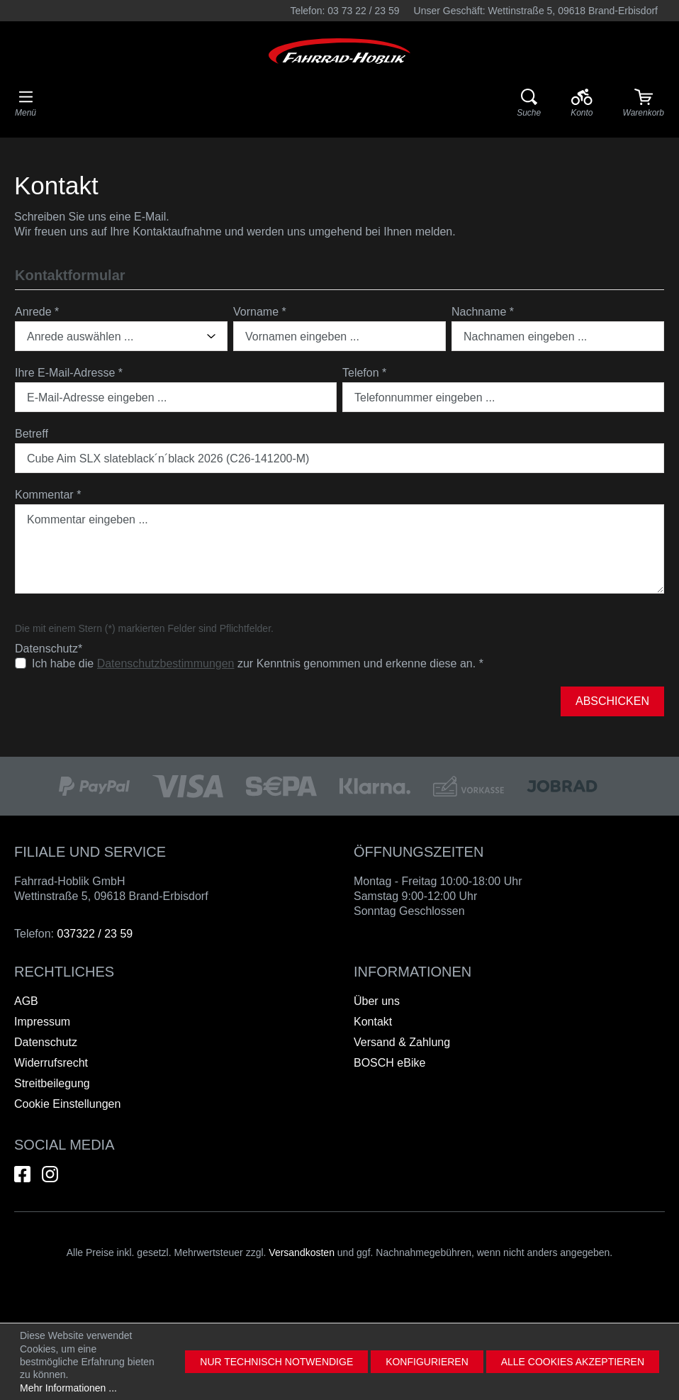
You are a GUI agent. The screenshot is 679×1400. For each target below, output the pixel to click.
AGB (26, 1001)
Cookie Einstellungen (67, 1104)
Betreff (31, 434)
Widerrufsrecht (51, 1063)
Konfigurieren (427, 1361)
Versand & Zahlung (402, 1042)
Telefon (364, 373)
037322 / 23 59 (95, 934)
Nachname (482, 312)
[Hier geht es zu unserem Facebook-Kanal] (22, 1174)
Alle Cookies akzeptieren (572, 1361)
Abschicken (612, 701)
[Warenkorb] (643, 103)
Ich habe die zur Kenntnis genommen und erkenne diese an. (257, 664)
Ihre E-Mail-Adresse (69, 373)
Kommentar (48, 495)
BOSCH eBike (389, 1063)
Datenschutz (45, 1042)
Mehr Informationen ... (68, 1388)
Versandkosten (302, 1252)
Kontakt (373, 1022)
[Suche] (529, 103)
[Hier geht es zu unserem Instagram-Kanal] (50, 1174)
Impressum (42, 1022)
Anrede (37, 312)
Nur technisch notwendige (276, 1361)
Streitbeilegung (52, 1083)
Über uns (377, 1001)
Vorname (259, 312)
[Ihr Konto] (581, 103)
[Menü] (25, 103)
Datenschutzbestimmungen (166, 663)
